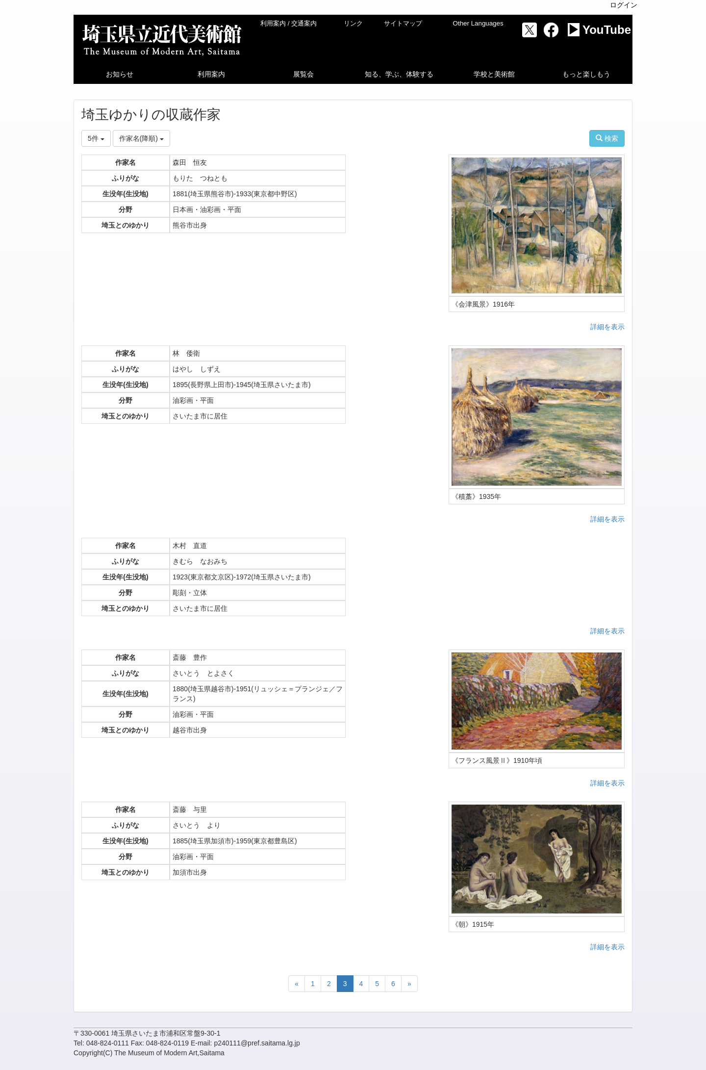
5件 (96, 138)
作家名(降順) (141, 138)
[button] (120, 74)
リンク (353, 23)
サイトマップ (403, 23)
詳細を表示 (607, 327)
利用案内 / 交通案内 (288, 23)
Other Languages (478, 23)
